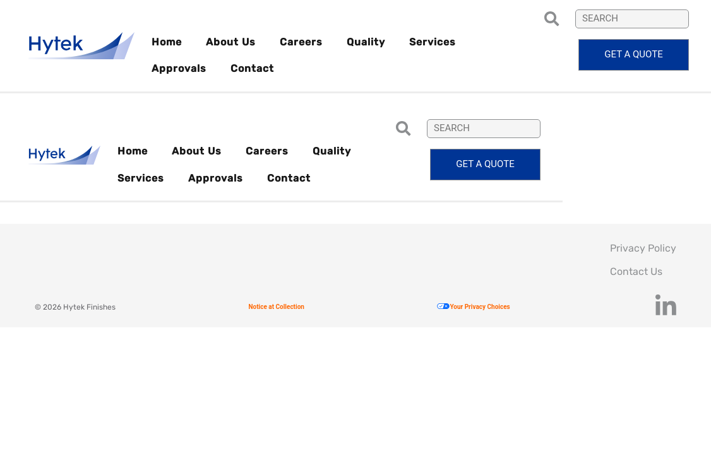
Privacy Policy (643, 248)
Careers (301, 42)
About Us (231, 42)
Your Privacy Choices (473, 306)
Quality (366, 42)
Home (167, 42)
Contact (252, 68)
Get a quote (633, 54)
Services (432, 42)
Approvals (179, 68)
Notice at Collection (276, 306)
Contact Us (636, 271)
